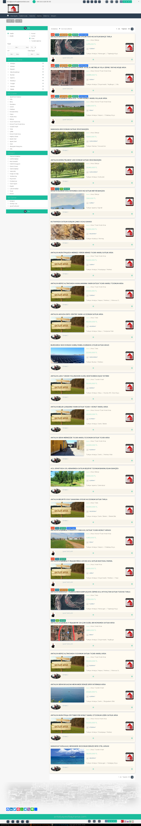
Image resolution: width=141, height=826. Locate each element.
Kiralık (11, 36)
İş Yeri (32, 36)
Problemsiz (12, 181)
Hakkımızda (23, 16)
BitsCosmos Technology (40, 824)
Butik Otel (12, 139)
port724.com (14, 824)
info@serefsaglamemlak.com (18, 2)
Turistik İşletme (35, 41)
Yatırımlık (12, 171)
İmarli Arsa (12, 116)
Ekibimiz (46, 16)
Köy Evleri (12, 179)
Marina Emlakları (14, 156)
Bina (10, 102)
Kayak (11, 186)
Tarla (10, 129)
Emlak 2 (11, 201)
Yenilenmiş (12, 176)
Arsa (31, 38)
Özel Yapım (12, 183)
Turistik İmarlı (13, 126)
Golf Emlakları (13, 159)
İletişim (53, 16)
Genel (11, 106)
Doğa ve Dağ (13, 173)
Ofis (10, 149)
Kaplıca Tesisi (13, 136)
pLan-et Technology (60, 824)
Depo (11, 114)
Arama (39, 16)
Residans (12, 104)
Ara (27, 28)
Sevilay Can (12, 203)
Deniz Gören (13, 166)
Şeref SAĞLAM (13, 206)
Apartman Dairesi (14, 97)
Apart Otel (12, 141)
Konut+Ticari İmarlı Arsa (16, 124)
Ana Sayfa (13, 16)
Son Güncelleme (65, 29)
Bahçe (11, 119)
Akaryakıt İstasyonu (15, 146)
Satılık (11, 33)
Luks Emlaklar (13, 188)
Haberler (32, 16)
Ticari (10, 191)
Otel (10, 144)
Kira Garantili (13, 161)
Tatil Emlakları (13, 169)
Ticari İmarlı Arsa (14, 121)
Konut (32, 33)
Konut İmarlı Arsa (14, 134)
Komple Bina (13, 111)
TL (124, 1)
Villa (10, 99)
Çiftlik (10, 131)
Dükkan (11, 109)
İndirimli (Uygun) (14, 164)
